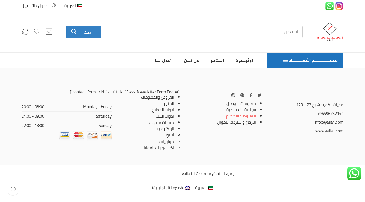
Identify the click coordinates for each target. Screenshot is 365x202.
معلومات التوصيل (241, 103)
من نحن (192, 60)
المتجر (218, 60)
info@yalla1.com (328, 122)
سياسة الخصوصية (241, 109)
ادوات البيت (165, 116)
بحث (87, 32)
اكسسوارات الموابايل (157, 148)
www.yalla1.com (329, 131)
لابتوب (169, 135)
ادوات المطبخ (163, 110)
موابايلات (166, 141)
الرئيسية (245, 60)
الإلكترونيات (164, 128)
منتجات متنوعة (161, 122)
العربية (73, 5)
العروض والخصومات (157, 97)
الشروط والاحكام (241, 116)
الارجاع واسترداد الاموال (236, 122)
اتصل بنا (164, 60)
